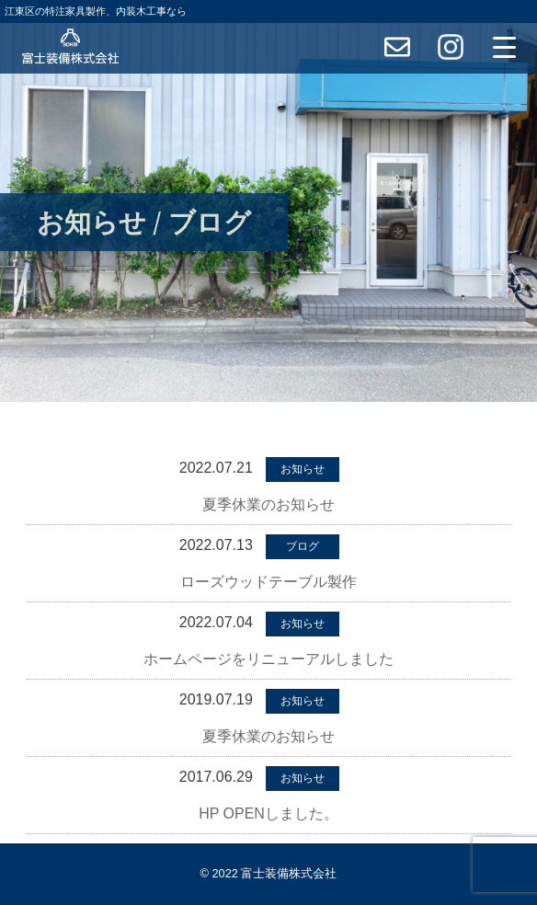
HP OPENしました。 (268, 813)
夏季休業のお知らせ (268, 504)
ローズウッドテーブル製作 (268, 582)
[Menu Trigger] (504, 47)
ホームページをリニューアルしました (268, 659)
